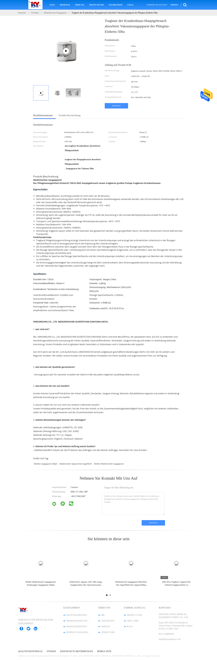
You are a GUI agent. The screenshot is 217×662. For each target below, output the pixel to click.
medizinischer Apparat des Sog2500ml (76, 464)
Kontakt (116, 106)
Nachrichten (115, 5)
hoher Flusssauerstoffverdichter (78, 632)
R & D (130, 626)
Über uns (79, 5)
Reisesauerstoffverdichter (78, 626)
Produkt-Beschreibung (69, 115)
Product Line (134, 615)
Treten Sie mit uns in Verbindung (96, 5)
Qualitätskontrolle (30, 651)
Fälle (130, 5)
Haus (52, 5)
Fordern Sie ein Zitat (157, 5)
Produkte (65, 5)
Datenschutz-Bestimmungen (76, 651)
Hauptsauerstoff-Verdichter (78, 615)
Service (105, 626)
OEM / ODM (132, 621)
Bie (103, 615)
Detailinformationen (43, 115)
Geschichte (107, 621)
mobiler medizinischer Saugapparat (109, 464)
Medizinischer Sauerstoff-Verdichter (78, 621)
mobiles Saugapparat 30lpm (45, 464)
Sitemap (51, 651)
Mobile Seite (104, 651)
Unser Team (108, 632)
